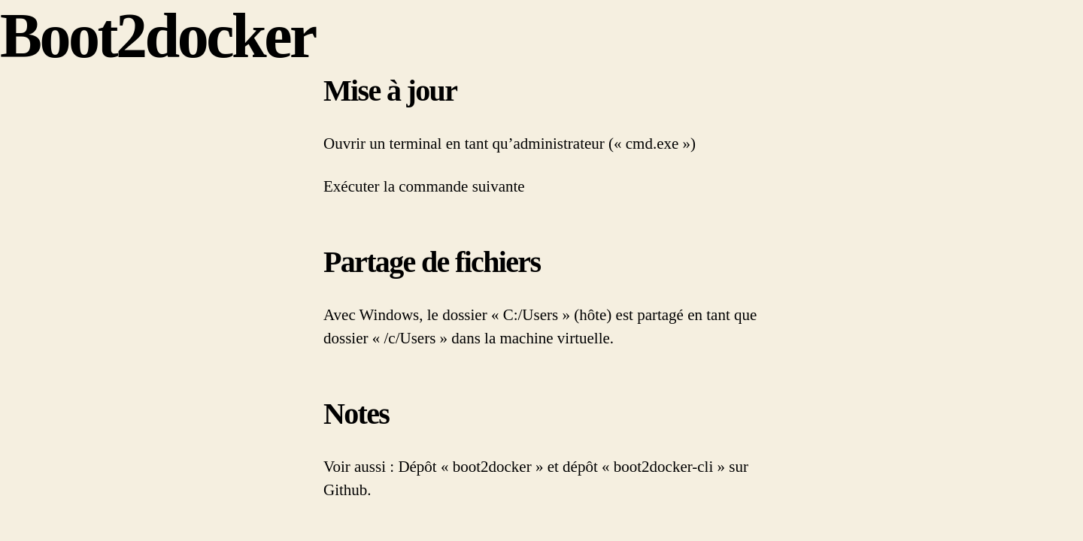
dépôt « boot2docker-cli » (644, 467)
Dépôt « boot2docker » (470, 467)
